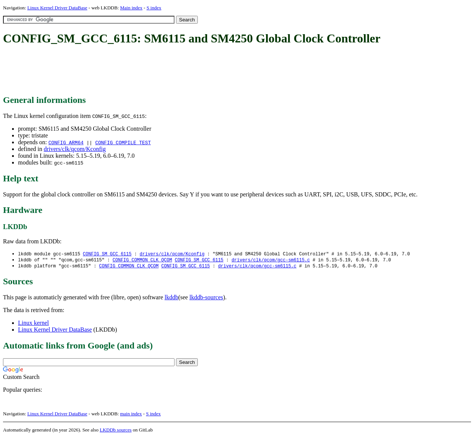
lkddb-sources (206, 298)
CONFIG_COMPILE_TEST (123, 142)
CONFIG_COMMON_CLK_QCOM (142, 260)
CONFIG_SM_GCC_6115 (107, 254)
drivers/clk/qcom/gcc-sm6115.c (271, 260)
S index (153, 8)
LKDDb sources (116, 431)
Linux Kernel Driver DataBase (57, 8)
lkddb (171, 298)
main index (131, 415)
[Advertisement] (139, 70)
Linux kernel (33, 324)
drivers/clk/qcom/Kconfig (74, 149)
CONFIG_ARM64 (66, 142)
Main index (131, 8)
